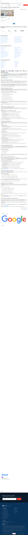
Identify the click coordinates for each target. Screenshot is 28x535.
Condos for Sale (16, 48)
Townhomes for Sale (3, 48)
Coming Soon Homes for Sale (4, 53)
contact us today (11, 195)
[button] (1, 1)
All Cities (2, 43)
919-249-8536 (6, 77)
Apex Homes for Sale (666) (17, 39)
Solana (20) (15, 65)
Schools (1, 57)
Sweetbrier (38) (16, 61)
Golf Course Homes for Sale (4, 56)
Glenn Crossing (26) (16, 62)
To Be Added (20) (2, 65)
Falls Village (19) (2, 66)
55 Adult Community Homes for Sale (5, 52)
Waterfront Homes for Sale (17, 53)
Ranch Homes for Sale (16, 56)
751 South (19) (15, 66)
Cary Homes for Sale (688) (17, 38)
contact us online (11, 77)
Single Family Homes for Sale (17, 47)
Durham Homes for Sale (3, 47)
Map (14, 533)
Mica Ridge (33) (2, 62)
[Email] (9, 499)
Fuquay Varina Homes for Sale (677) (5, 39)
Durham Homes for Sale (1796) (4, 38)
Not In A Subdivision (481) (3, 61)
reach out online (11, 168)
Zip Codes (15, 57)
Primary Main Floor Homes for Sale (18, 52)
